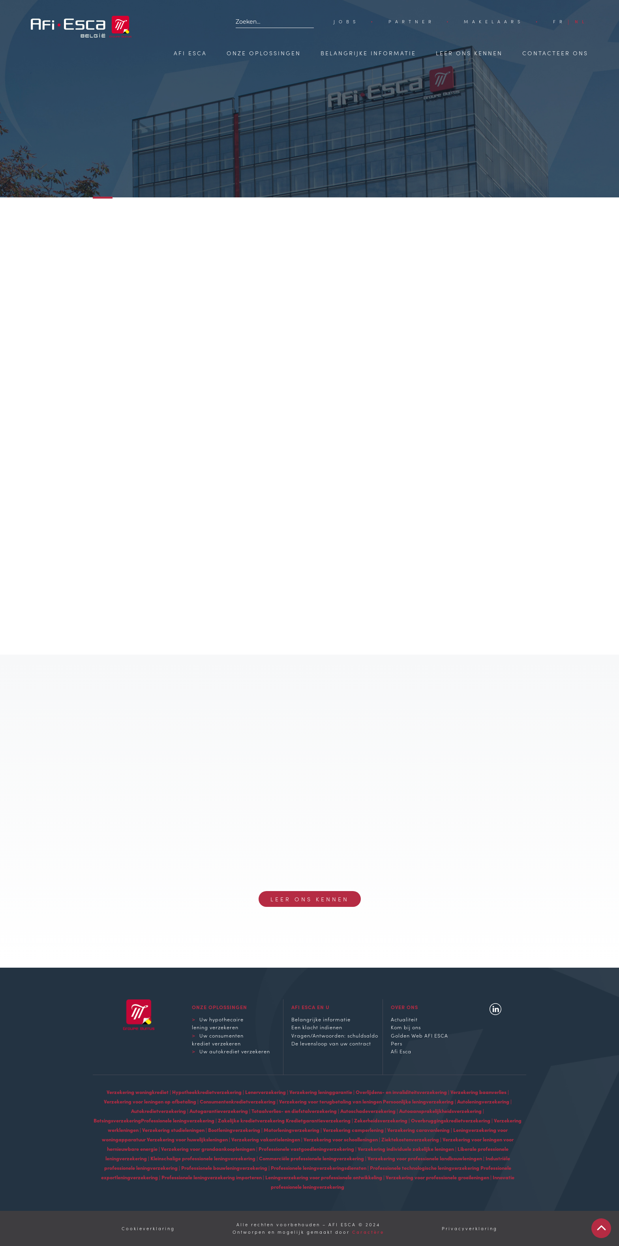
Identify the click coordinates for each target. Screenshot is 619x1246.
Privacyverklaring (469, 1228)
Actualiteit (404, 1019)
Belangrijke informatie (368, 53)
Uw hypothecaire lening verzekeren (218, 1022)
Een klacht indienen (316, 1026)
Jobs (346, 21)
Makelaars (494, 21)
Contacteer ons (555, 53)
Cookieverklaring (148, 1228)
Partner (411, 21)
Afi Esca (190, 53)
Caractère (368, 1232)
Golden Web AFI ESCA (419, 1035)
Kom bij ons (406, 1026)
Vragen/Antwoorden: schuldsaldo (334, 1035)
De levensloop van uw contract (331, 1043)
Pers (396, 1043)
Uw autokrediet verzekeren (234, 1051)
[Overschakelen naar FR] (559, 21)
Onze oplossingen (264, 53)
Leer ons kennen (469, 53)
